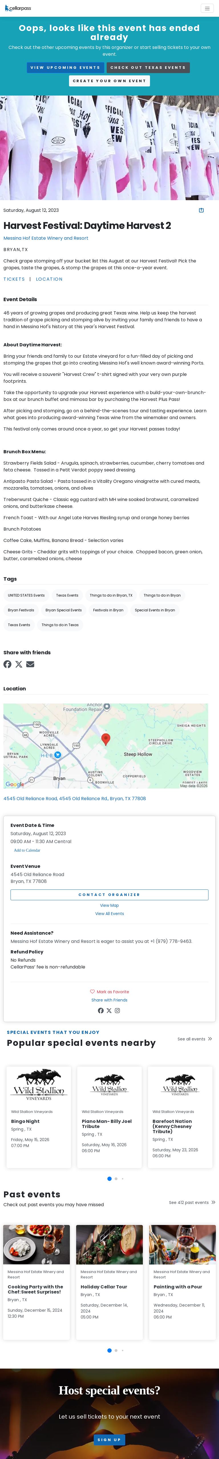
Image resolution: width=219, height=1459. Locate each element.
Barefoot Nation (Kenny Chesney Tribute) (172, 1126)
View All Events (109, 913)
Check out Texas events (148, 67)
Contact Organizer (109, 894)
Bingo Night (25, 1121)
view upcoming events (66, 67)
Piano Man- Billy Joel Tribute (107, 1124)
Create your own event (110, 81)
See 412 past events (192, 1202)
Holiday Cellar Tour (104, 1287)
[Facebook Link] (8, 666)
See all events (195, 1039)
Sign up (109, 1440)
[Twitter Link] (19, 666)
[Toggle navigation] (207, 8)
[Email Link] (30, 666)
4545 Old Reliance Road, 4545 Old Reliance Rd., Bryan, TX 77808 (74, 798)
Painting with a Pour (178, 1287)
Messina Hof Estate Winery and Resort (45, 238)
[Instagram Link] (118, 1012)
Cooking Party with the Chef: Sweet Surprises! (35, 1289)
